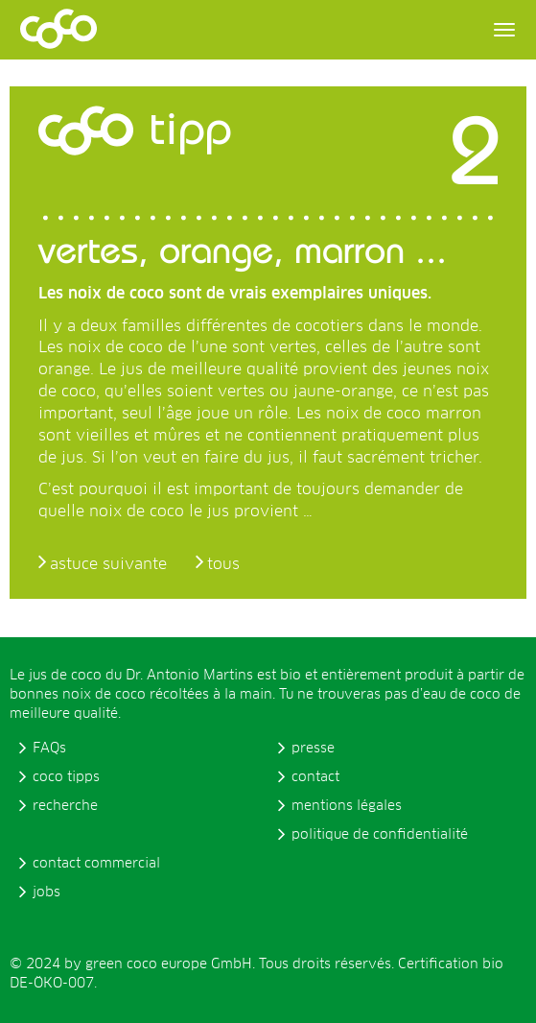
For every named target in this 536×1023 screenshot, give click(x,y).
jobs (46, 892)
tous (223, 564)
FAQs (49, 748)
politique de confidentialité (379, 835)
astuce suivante (108, 564)
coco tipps (66, 777)
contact (315, 777)
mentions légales (346, 806)
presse (313, 748)
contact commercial (96, 863)
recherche (65, 806)
